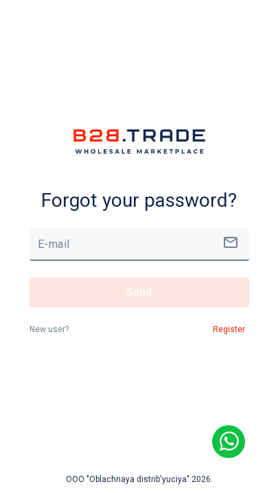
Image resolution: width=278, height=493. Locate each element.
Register (229, 329)
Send (139, 292)
